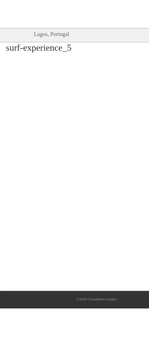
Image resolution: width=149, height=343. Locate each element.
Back (9, 34)
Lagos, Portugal (51, 34)
